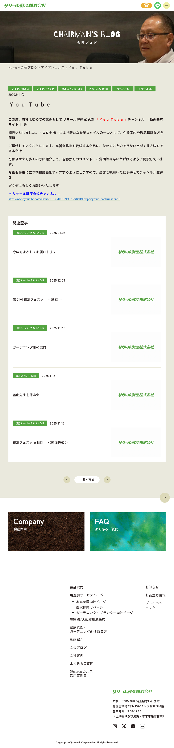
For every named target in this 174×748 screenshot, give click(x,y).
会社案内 (76, 655)
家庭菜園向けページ (91, 602)
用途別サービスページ (86, 595)
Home (12, 67)
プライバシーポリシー (155, 605)
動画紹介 (76, 639)
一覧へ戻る (87, 480)
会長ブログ (29, 67)
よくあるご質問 (81, 663)
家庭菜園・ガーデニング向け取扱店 (88, 629)
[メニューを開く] (166, 5)
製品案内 (76, 587)
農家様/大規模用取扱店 (87, 619)
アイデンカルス (53, 67)
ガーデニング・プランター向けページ (104, 612)
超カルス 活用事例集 (81, 673)
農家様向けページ (89, 607)
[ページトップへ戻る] (165, 498)
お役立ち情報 (155, 595)
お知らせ (152, 587)
